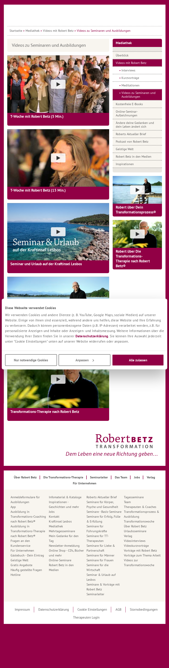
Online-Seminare (60, 560)
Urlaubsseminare (135, 531)
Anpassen (84, 360)
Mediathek (33, 31)
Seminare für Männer (100, 555)
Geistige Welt (125, 149)
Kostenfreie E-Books (129, 104)
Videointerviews (134, 541)
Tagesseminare (134, 497)
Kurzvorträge (130, 78)
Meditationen (130, 85)
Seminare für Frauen (100, 560)
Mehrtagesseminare (62, 531)
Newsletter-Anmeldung (64, 546)
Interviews (128, 70)
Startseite (15, 31)
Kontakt (54, 517)
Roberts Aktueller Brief (131, 134)
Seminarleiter (95, 594)
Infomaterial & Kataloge (65, 497)
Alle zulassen (138, 360)
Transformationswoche (139, 521)
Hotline (15, 575)
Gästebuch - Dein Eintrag (27, 555)
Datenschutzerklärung (91, 336)
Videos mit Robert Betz (58, 31)
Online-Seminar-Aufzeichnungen (127, 113)
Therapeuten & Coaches (140, 507)
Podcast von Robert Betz (132, 142)
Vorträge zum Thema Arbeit (142, 555)
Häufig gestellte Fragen (26, 570)
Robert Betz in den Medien (133, 157)
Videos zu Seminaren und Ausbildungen (138, 95)
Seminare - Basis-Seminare (103, 512)
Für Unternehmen (22, 550)
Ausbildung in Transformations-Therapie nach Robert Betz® (28, 531)
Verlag (128, 536)
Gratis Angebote (21, 565)
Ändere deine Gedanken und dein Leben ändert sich (135, 125)
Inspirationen (125, 164)
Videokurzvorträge (136, 546)
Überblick (122, 55)
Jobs (52, 512)
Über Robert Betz (135, 526)
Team (127, 502)
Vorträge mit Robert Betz (140, 550)
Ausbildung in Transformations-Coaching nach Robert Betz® (28, 516)
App (13, 507)
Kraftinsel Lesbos (60, 521)
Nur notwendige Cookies (31, 360)
